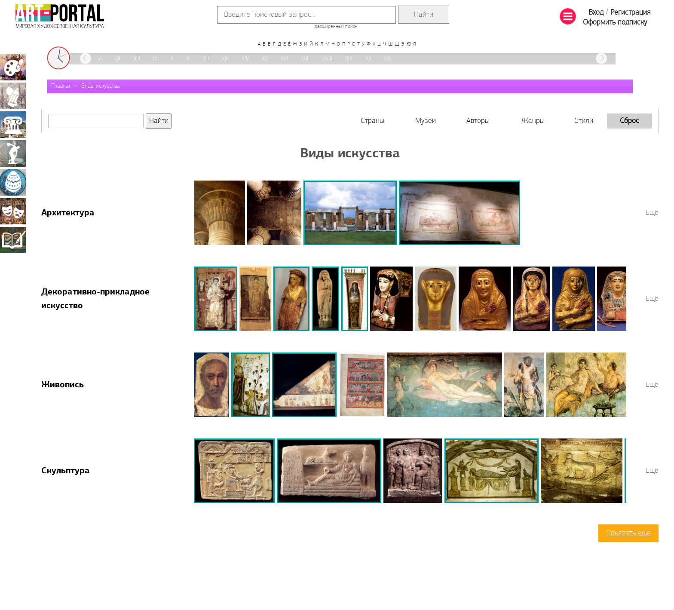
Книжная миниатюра (13, 240)
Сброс (629, 121)
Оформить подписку (615, 22)
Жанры (533, 121)
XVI (284, 59)
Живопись (62, 385)
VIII (136, 59)
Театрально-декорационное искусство (13, 211)
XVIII (327, 59)
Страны (372, 121)
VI (100, 59)
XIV (245, 59)
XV (265, 59)
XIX (348, 59)
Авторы (478, 121)
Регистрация (630, 13)
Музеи (425, 121)
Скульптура (65, 471)
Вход (596, 13)
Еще (652, 213)
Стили (583, 121)
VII (117, 59)
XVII (305, 59)
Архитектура (68, 213)
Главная (61, 86)
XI (188, 59)
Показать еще (628, 533)
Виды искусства (100, 86)
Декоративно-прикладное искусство (13, 182)
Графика (13, 96)
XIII (225, 59)
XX (368, 59)
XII (206, 59)
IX (155, 59)
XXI (388, 59)
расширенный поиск (336, 26)
